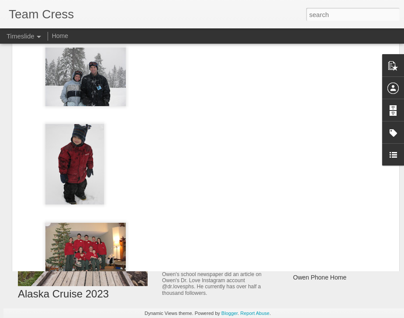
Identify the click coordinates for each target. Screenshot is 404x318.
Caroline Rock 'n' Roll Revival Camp (342, 262)
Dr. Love (176, 264)
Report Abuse (254, 313)
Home (60, 35)
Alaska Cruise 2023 (63, 294)
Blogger (229, 313)
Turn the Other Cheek (322, 246)
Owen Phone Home (319, 277)
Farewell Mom (312, 231)
